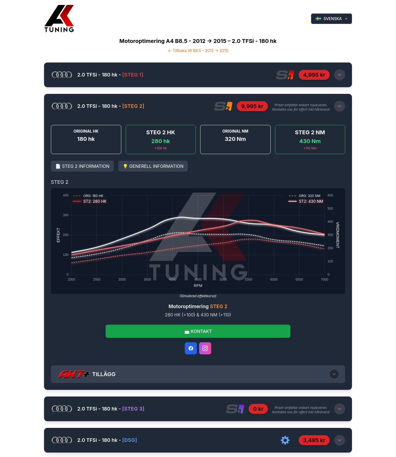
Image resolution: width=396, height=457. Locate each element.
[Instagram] (205, 348)
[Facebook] (191, 348)
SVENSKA (332, 18)
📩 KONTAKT (198, 331)
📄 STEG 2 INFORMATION (82, 166)
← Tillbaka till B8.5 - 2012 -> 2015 (198, 50)
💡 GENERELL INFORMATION (153, 166)
